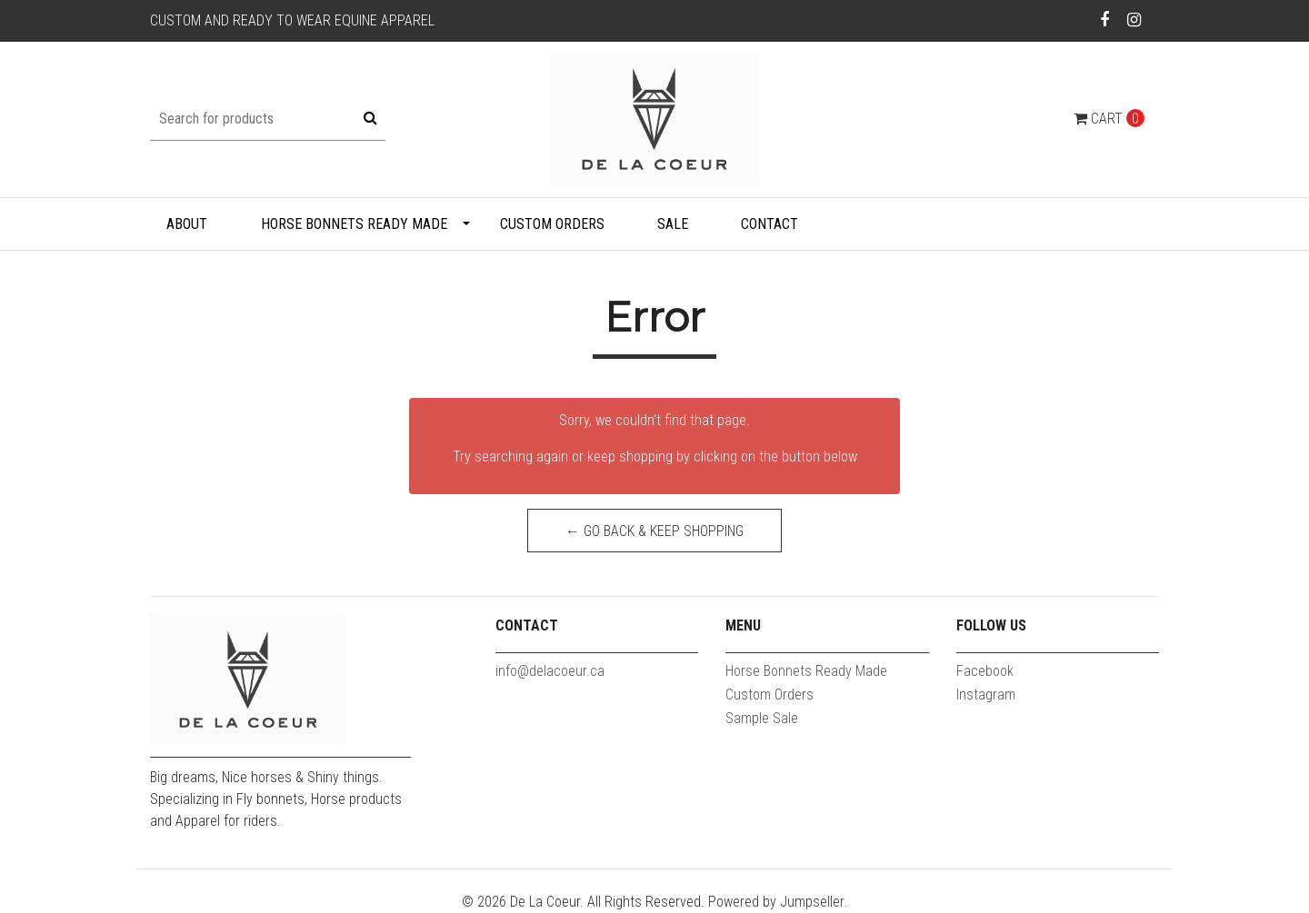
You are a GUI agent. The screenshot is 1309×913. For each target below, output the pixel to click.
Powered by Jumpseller (776, 901)
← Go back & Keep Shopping (654, 531)
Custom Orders (552, 224)
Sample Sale (761, 718)
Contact (769, 224)
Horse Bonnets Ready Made (354, 224)
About (186, 224)
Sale (672, 224)
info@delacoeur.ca (550, 671)
